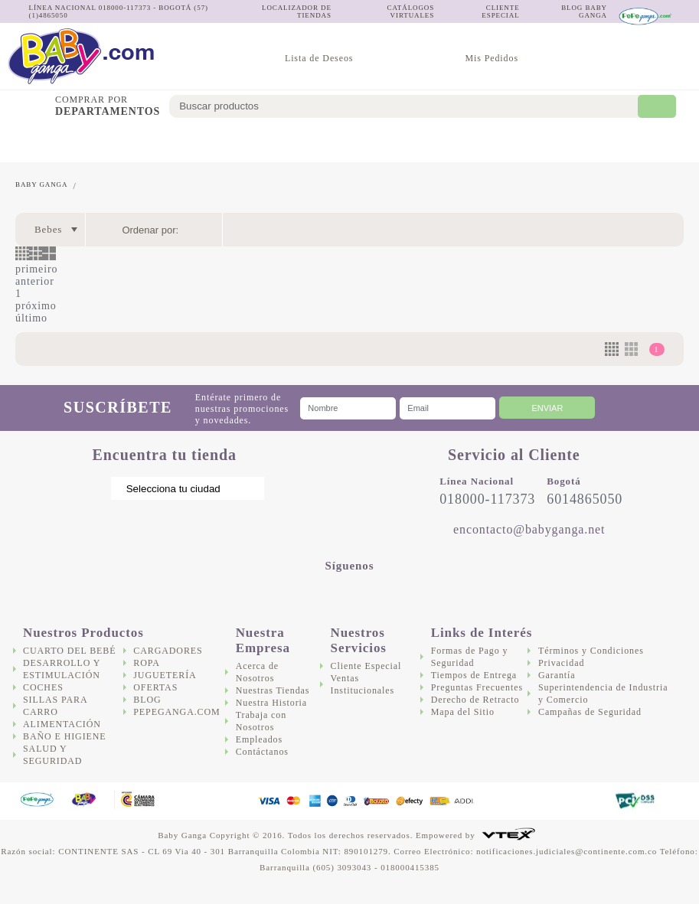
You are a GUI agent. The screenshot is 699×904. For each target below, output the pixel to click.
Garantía (557, 675)
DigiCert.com (569, 801)
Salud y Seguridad (443, 142)
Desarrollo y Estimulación (103, 142)
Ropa (146, 663)
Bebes (48, 229)
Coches (175, 142)
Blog (147, 699)
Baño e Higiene (377, 142)
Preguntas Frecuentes (477, 687)
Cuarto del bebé (29, 142)
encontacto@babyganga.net (529, 529)
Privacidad (561, 663)
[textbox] (413, 106)
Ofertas (669, 142)
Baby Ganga (41, 184)
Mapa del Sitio (463, 712)
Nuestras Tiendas (273, 690)
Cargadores (521, 142)
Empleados (259, 739)
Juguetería (600, 142)
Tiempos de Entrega (474, 675)
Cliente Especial (366, 666)
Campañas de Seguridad (590, 712)
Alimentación (302, 142)
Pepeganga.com (176, 712)
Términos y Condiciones (591, 650)
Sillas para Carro (230, 142)
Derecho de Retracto (475, 699)
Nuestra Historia (271, 702)
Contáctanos (262, 751)
